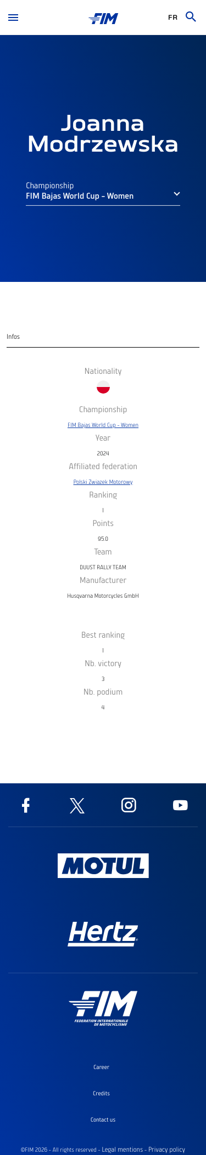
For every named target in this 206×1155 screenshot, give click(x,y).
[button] (103, 199)
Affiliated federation (103, 465)
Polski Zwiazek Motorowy (103, 482)
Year (103, 437)
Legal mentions (122, 1149)
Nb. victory (103, 662)
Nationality (102, 370)
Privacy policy (166, 1149)
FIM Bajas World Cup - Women (103, 425)
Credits (101, 1093)
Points (103, 522)
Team (103, 551)
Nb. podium (103, 691)
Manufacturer (103, 579)
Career (101, 1067)
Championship (50, 187)
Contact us (103, 1119)
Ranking (103, 494)
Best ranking (103, 634)
